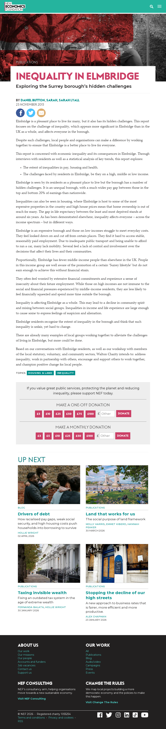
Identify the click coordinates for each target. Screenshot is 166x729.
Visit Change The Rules (102, 702)
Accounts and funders (31, 661)
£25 (58, 413)
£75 (79, 413)
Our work (23, 651)
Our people (25, 658)
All (87, 651)
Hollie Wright (28, 532)
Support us (25, 672)
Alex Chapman (96, 616)
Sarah (51, 100)
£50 (68, 413)
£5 (38, 413)
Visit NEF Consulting (32, 698)
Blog (21, 507)
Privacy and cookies (60, 717)
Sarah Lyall (69, 100)
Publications (27, 62)
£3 (39, 435)
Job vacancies (26, 665)
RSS (20, 721)
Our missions (26, 654)
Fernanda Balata (31, 607)
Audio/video (93, 661)
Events (90, 672)
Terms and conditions (31, 717)
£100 (90, 413)
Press (89, 669)
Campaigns (93, 665)
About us (28, 645)
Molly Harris (95, 524)
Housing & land (40, 372)
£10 (48, 413)
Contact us (25, 669)
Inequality (65, 372)
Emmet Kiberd (116, 524)
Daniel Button (33, 100)
